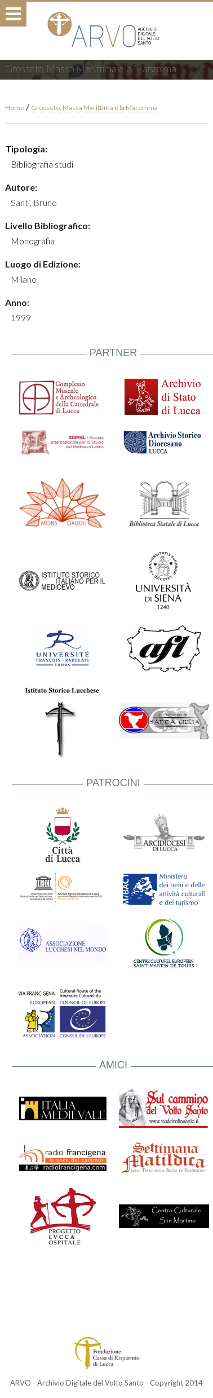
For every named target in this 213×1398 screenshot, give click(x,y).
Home (14, 107)
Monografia (33, 240)
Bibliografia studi (42, 164)
